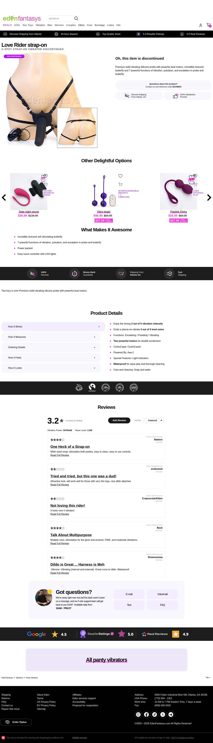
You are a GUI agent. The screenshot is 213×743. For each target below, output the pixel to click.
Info (118, 25)
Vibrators (40, 25)
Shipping (6, 695)
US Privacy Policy (46, 702)
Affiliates (76, 695)
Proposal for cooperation (85, 705)
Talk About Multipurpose (71, 535)
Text (129, 604)
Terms (40, 698)
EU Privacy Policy (46, 705)
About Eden (43, 695)
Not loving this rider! (67, 506)
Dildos (81, 25)
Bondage (100, 25)
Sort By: (138, 420)
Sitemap (41, 709)
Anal (89, 25)
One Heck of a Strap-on (70, 447)
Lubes (110, 25)
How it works (15, 326)
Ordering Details (16, 347)
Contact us (7, 705)
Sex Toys (27, 25)
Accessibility (78, 702)
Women (59, 25)
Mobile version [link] (79, 738)
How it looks (15, 368)
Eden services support (84, 698)
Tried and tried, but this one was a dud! (83, 476)
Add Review (119, 420)
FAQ (162, 604)
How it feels (14, 357)
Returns (5, 698)
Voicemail (162, 594)
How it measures (17, 337)
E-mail (129, 594)
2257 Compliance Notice (182, 738)
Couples (71, 25)
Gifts (17, 25)
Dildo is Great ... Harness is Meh (77, 564)
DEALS (7, 25)
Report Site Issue (10, 709)
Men (49, 25)
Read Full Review (59, 455)
